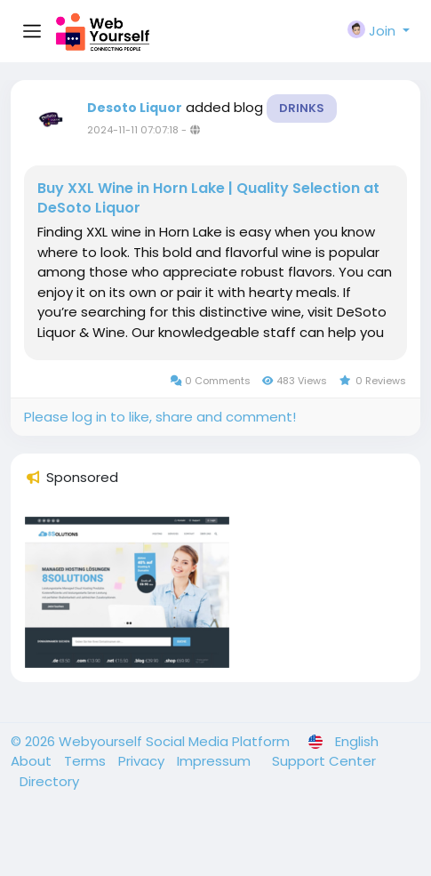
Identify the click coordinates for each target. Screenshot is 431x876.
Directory (49, 781)
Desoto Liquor (134, 108)
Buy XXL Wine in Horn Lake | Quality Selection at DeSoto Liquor (208, 198)
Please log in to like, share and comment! (160, 416)
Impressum (215, 760)
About (33, 760)
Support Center (324, 760)
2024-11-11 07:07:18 (133, 130)
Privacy (143, 760)
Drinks (301, 108)
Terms (86, 760)
